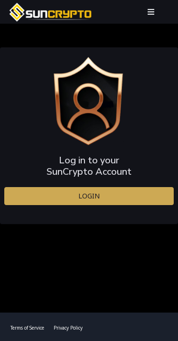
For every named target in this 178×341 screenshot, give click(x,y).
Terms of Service (27, 327)
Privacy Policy (68, 327)
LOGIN (89, 195)
